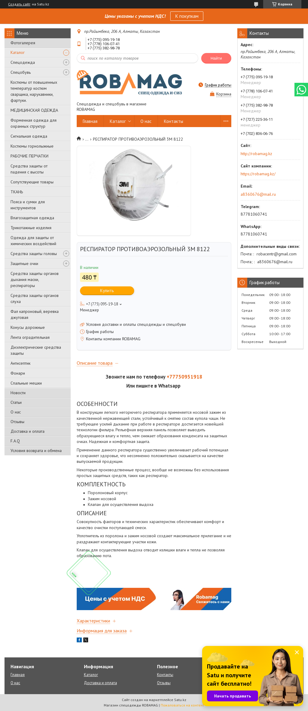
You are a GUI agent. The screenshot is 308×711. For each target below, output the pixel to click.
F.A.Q (15, 441)
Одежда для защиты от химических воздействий (33, 240)
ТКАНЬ (17, 192)
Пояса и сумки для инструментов (28, 204)
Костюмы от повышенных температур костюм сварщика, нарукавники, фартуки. (34, 91)
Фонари (18, 373)
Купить (107, 290)
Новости (18, 392)
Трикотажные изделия (31, 227)
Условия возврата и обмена (36, 450)
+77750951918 (184, 376)
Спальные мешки (26, 383)
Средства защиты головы (34, 253)
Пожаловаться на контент (182, 705)
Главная (90, 121)
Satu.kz (180, 699)
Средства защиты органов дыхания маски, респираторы (35, 279)
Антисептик (20, 363)
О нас (16, 412)
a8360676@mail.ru (258, 194)
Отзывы (17, 421)
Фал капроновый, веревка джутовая (35, 314)
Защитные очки (24, 263)
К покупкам (187, 16)
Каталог (18, 52)
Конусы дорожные (28, 327)
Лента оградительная (30, 337)
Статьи (16, 402)
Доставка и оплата (28, 431)
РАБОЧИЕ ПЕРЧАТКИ (29, 156)
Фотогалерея (23, 42)
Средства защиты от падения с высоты (29, 169)
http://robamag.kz (256, 153)
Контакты (173, 121)
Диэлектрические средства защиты (36, 350)
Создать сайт (19, 4)
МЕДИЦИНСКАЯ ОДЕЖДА (34, 110)
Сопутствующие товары (32, 182)
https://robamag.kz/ (258, 173)
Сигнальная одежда (29, 136)
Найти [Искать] (216, 58)
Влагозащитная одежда (32, 217)
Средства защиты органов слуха (35, 298)
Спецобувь (21, 72)
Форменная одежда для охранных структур (34, 123)
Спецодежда (23, 62)
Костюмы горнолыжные (32, 146)
